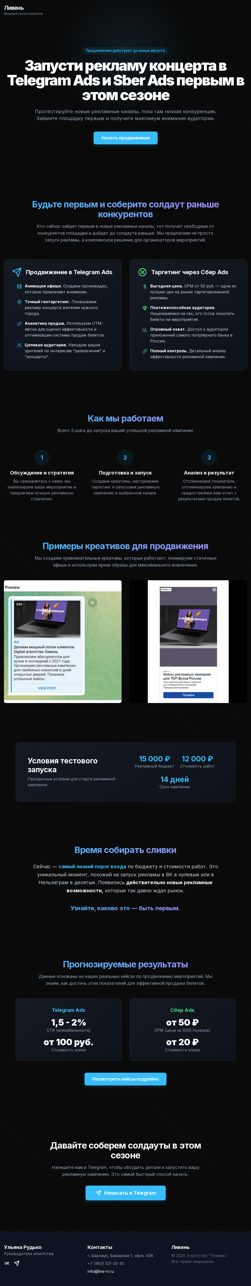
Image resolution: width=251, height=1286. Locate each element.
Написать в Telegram (125, 1193)
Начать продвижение (125, 137)
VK (6, 1263)
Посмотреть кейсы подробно (125, 1079)
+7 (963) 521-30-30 (106, 1263)
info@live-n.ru (101, 1271)
